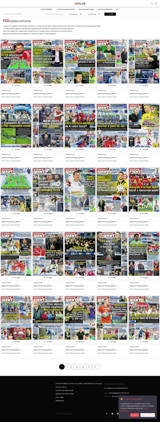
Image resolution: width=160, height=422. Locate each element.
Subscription (6, 90)
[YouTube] (118, 413)
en (117, 9)
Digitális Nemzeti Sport (66, 9)
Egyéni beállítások (147, 415)
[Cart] (156, 4)
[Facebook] (107, 413)
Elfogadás (134, 415)
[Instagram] (112, 413)
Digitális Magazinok (86, 9)
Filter (110, 14)
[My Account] (152, 4)
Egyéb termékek (47, 9)
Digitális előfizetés (105, 9)
